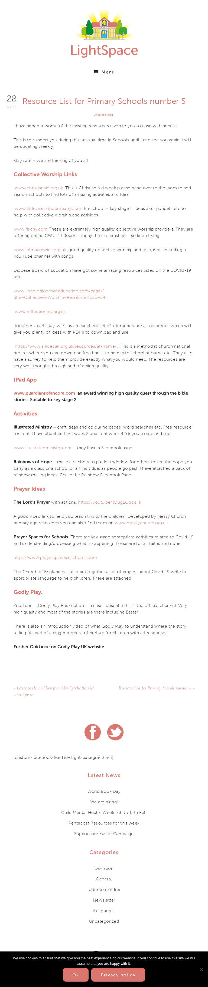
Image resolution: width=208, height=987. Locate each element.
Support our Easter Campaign (104, 833)
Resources (104, 910)
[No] (201, 969)
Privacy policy (118, 975)
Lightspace (103, 32)
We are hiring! (104, 801)
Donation (104, 867)
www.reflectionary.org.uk (40, 311)
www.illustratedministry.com (43, 447)
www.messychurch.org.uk (141, 522)
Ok (75, 975)
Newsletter (104, 899)
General (104, 878)
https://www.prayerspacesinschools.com (55, 557)
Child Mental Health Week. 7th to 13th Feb (104, 811)
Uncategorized (103, 115)
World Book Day (104, 790)
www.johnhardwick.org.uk (40, 249)
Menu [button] (108, 72)
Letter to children (104, 889)
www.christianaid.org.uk (39, 187)
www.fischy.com (31, 229)
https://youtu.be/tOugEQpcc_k (109, 502)
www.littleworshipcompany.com (48, 208)
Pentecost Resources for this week (104, 822)
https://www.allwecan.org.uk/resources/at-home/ (66, 346)
